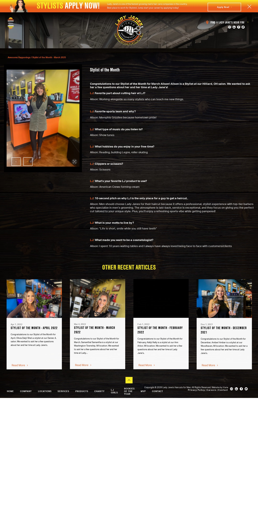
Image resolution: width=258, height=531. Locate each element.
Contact (223, 390)
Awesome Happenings (19, 57)
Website (216, 387)
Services (63, 391)
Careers (212, 390)
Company (26, 391)
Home (10, 391)
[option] (43, 118)
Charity (99, 391)
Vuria (225, 387)
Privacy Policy (197, 390)
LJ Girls (114, 391)
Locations (45, 391)
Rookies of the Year (129, 391)
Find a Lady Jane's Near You (227, 22)
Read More (20, 367)
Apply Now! (224, 7)
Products (81, 391)
